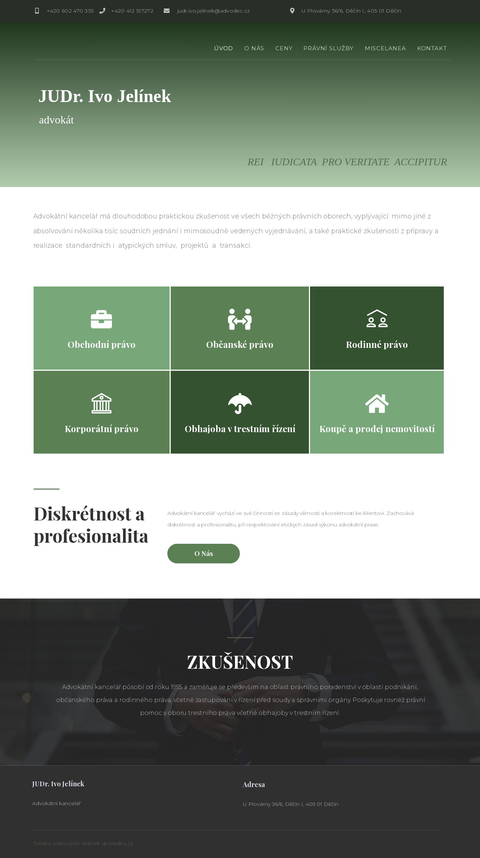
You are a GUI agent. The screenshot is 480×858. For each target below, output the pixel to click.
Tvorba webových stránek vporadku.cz (83, 843)
